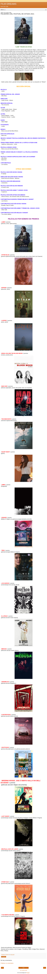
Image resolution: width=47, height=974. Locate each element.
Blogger (28, 972)
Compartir (3, 956)
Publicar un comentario (7, 963)
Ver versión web (23, 970)
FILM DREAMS (8, 4)
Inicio (23, 967)
